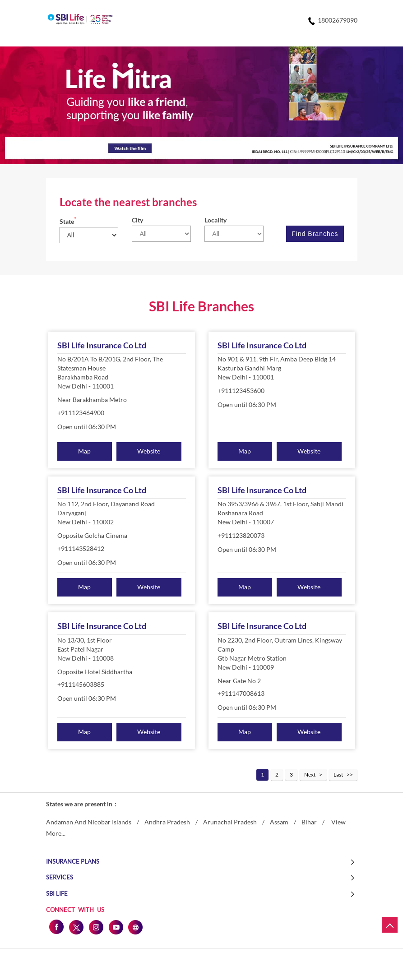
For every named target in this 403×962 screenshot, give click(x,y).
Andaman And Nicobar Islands (88, 822)
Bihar (309, 822)
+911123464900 (80, 412)
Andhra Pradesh (167, 822)
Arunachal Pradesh (230, 822)
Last (338, 774)
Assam (279, 822)
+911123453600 (241, 390)
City (137, 220)
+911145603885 (80, 684)
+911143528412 (80, 548)
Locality (215, 220)
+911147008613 (241, 693)
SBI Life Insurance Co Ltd (101, 345)
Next (309, 774)
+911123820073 (241, 535)
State (68, 221)
